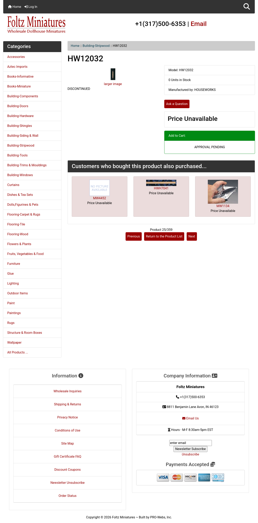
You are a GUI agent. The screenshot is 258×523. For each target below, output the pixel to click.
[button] (247, 7)
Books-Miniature (19, 86)
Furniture (13, 264)
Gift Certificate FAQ (67, 456)
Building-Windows (20, 175)
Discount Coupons (67, 470)
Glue (10, 273)
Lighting (13, 283)
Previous (133, 236)
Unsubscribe (190, 454)
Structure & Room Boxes (24, 333)
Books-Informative (20, 76)
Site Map (67, 443)
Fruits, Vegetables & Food (25, 254)
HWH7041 (161, 188)
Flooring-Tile (16, 224)
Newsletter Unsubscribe (67, 483)
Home (14, 7)
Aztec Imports (17, 67)
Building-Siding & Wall (22, 136)
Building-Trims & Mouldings (27, 165)
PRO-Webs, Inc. (161, 517)
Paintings (14, 313)
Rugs (11, 323)
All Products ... (17, 352)
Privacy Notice (67, 417)
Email (199, 24)
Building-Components (22, 96)
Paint (11, 303)
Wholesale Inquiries (68, 391)
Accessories (16, 57)
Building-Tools (17, 155)
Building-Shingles (19, 126)
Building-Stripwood (96, 46)
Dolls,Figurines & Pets (22, 205)
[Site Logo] (45, 24)
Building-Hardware (20, 116)
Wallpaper (14, 342)
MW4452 (99, 198)
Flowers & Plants (19, 244)
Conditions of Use (67, 430)
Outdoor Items (17, 293)
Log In (30, 7)
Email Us (190, 418)
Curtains (13, 185)
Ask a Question (177, 104)
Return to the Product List (164, 236)
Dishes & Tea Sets (20, 195)
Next (191, 236)
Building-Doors (17, 106)
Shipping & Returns (67, 404)
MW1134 (222, 206)
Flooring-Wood (17, 234)
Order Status (68, 496)
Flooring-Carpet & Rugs (23, 214)
